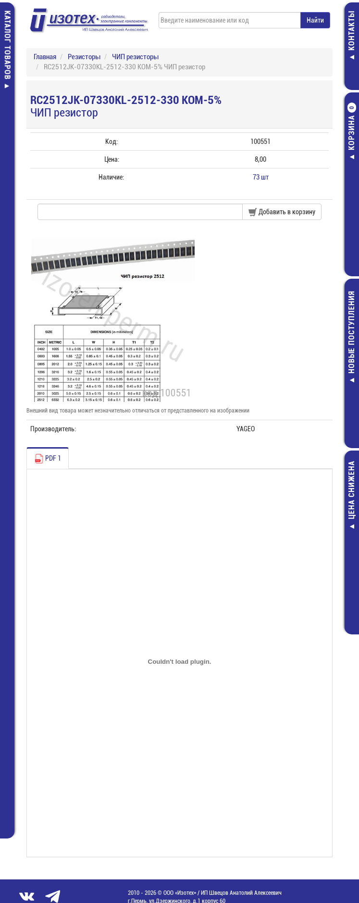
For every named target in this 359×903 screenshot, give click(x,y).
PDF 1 (47, 459)
